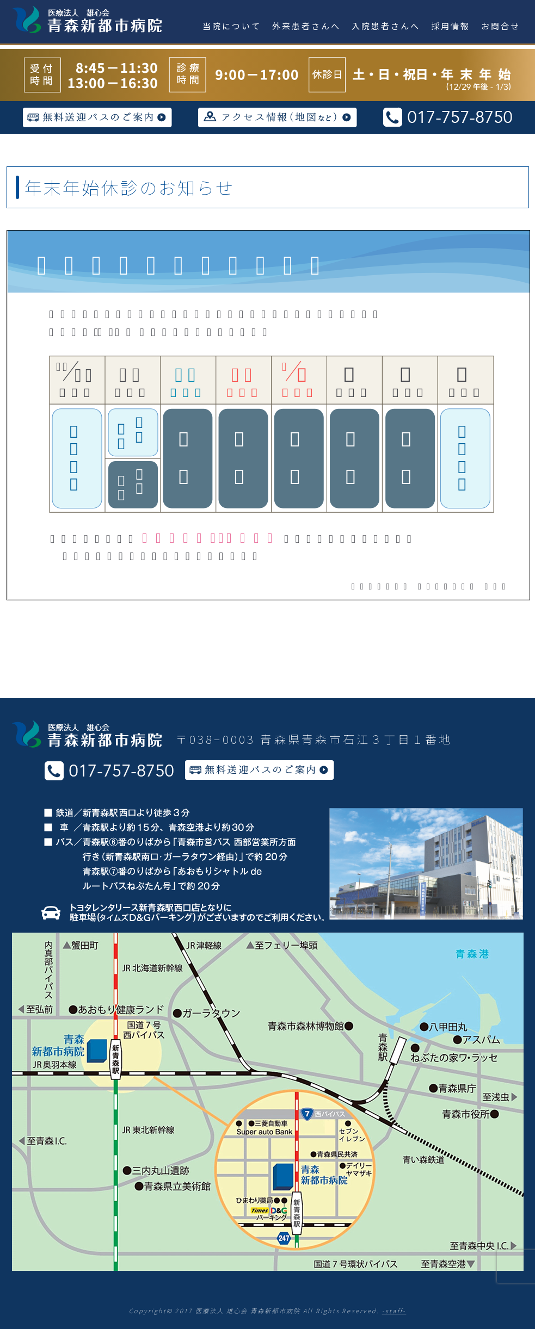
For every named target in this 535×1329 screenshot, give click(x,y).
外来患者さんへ (306, 26)
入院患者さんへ (386, 26)
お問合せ (500, 26)
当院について (231, 26)
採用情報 (450, 26)
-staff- (394, 1310)
